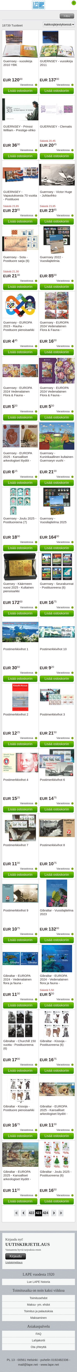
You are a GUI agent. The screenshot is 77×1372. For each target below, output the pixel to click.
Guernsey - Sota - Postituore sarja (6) (16, 259)
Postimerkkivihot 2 (15, 714)
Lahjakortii (38, 1340)
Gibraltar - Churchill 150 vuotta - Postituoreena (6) (19, 1044)
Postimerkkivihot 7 (15, 845)
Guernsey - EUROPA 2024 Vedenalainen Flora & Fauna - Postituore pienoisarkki (55, 393)
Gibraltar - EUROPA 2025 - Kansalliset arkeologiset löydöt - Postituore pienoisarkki (18, 1177)
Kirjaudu (16, 1256)
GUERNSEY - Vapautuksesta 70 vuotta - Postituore (20, 195)
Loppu (60, 1213)
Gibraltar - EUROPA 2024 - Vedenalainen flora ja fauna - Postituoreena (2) (17, 981)
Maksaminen (38, 1317)
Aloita (16, 1213)
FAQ (38, 1333)
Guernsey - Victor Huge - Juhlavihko (56, 193)
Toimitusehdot (38, 1298)
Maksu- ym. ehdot (38, 1304)
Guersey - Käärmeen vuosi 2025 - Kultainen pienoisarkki (18, 587)
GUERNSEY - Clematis (56, 126)
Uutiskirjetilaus (14, 1262)
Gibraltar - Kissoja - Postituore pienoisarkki (18, 1108)
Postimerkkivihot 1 (15, 649)
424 (45, 1213)
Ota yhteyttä (38, 1347)
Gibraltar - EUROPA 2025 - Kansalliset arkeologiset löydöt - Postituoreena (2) (54, 1112)
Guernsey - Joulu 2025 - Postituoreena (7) (19, 520)
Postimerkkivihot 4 (15, 779)
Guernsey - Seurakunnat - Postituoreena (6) (57, 585)
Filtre (67, 16)
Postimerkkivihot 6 (52, 779)
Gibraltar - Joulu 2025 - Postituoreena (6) (55, 1173)
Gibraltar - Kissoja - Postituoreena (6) (53, 1042)
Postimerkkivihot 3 (52, 714)
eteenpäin (53, 1213)
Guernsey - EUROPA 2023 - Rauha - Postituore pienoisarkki (18, 326)
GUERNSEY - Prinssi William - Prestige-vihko (19, 128)
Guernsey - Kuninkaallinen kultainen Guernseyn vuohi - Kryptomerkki (56, 458)
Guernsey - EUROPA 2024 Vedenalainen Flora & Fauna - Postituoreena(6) (54, 328)
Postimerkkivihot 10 (53, 649)
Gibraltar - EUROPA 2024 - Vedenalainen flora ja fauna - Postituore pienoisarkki (55, 981)
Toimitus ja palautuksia (38, 1311)
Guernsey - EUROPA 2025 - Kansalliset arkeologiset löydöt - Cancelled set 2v (17, 458)
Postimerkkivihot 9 (15, 910)
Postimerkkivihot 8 (52, 845)
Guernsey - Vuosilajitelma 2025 (53, 520)
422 (31, 1213)
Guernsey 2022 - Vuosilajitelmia (51, 259)
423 (38, 1213)
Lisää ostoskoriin (20, 90)
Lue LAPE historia (38, 1281)
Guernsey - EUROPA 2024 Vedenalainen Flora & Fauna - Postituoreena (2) (17, 393)
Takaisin (23, 1213)
